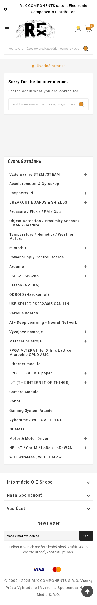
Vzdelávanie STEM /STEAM (34, 174)
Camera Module (24, 392)
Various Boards (23, 313)
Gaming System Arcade (31, 410)
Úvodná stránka (24, 161)
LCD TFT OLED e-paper (30, 373)
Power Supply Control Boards (36, 257)
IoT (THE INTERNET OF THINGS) (39, 382)
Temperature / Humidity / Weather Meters (41, 236)
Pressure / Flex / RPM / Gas (35, 212)
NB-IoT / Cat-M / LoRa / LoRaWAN (41, 448)
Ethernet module (25, 364)
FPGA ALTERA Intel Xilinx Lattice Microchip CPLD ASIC (40, 352)
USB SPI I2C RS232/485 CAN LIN (39, 304)
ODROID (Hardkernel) (29, 294)
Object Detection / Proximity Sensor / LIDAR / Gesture (44, 223)
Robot (14, 401)
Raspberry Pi (21, 193)
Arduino (16, 266)
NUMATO (17, 429)
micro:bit (17, 248)
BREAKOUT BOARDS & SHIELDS (38, 202)
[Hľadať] (41, 48)
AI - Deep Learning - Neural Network (43, 322)
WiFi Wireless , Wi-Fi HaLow (35, 457)
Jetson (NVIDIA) (24, 285)
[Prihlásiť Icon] (78, 29)
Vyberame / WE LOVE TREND (36, 420)
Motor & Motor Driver (29, 438)
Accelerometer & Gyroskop (34, 184)
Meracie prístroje (25, 341)
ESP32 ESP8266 (24, 276)
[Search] (85, 49)
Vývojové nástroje (26, 332)
